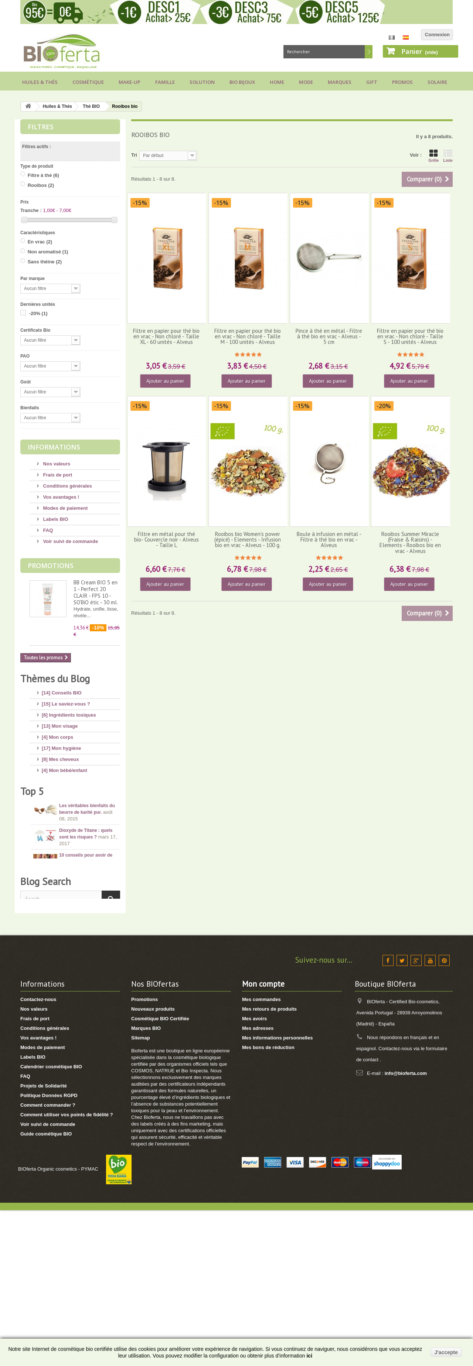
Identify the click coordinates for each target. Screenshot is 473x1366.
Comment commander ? (47, 1261)
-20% (38, 313)
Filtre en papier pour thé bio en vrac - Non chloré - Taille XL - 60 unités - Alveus (166, 336)
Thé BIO (91, 106)
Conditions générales (67, 486)
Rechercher (368, 51)
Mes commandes (261, 1155)
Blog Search (45, 1032)
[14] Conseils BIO (62, 690)
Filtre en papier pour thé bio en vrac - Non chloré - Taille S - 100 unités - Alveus (410, 336)
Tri (134, 155)
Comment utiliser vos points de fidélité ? (66, 1270)
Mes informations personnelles (277, 1193)
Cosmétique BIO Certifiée (160, 1174)
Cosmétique (88, 82)
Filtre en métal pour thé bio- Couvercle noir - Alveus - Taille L (166, 539)
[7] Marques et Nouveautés (72, 812)
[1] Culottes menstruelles (70, 856)
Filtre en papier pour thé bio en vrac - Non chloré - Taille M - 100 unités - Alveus (247, 336)
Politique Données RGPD (49, 1251)
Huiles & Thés (40, 82)
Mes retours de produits (269, 1165)
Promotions (51, 565)
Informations (54, 447)
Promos (402, 82)
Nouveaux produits (153, 1165)
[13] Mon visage (60, 723)
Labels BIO (55, 519)
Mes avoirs (254, 1174)
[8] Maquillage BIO (63, 800)
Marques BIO (146, 1184)
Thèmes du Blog (55, 678)
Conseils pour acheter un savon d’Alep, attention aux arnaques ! (88, 972)
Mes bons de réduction (268, 1203)
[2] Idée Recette (59, 845)
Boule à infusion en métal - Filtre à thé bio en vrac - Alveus (329, 539)
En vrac (40, 242)
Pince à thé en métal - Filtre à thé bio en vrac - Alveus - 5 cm (329, 336)
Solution (202, 82)
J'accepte (446, 1352)
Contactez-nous (38, 1155)
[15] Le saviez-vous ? (66, 701)
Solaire (437, 82)
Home (277, 82)
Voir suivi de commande (70, 541)
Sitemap (140, 1193)
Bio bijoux (242, 82)
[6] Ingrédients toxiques (69, 712)
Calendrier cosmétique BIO (51, 1222)
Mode (306, 82)
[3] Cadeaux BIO (60, 823)
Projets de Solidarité (43, 1241)
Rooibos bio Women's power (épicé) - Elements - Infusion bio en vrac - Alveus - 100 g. (247, 539)
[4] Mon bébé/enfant (64, 767)
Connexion (437, 34)
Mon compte (263, 1140)
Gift (371, 82)
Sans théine (45, 261)
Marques (339, 82)
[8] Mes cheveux (60, 756)
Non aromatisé (48, 252)
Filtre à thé (43, 175)
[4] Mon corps (57, 734)
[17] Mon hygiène (61, 745)
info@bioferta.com (406, 1229)
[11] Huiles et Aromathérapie (74, 789)
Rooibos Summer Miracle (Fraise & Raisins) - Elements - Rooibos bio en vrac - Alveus (410, 542)
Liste (448, 156)
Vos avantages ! (60, 497)
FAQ (47, 530)
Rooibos (41, 185)
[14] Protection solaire (67, 778)
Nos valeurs (56, 464)
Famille (165, 82)
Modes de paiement (65, 508)
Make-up (129, 82)
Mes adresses (257, 1184)
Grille (433, 156)
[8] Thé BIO (54, 834)
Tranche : (31, 210)
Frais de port (57, 475)
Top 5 (32, 878)
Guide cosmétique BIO (46, 1289)
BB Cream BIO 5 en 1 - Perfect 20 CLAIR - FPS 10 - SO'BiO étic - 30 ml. (96, 592)
